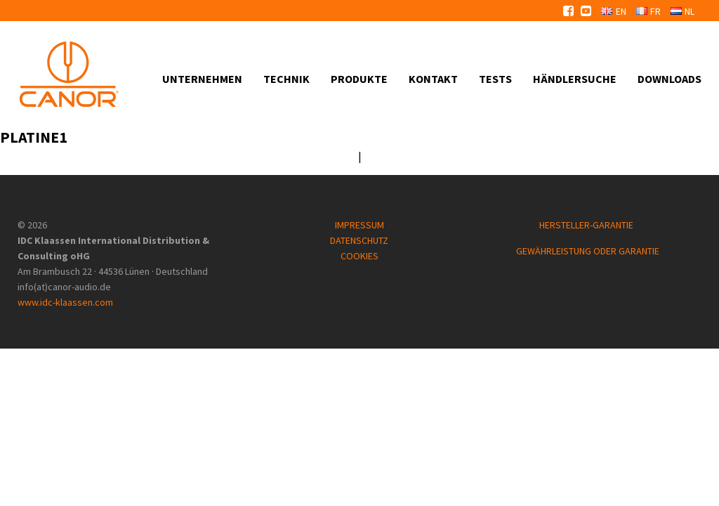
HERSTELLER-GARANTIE (587, 225)
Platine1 (33, 137)
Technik (286, 79)
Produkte (359, 79)
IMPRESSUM (359, 225)
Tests (495, 79)
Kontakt (433, 79)
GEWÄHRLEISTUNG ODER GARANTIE (587, 251)
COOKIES (359, 255)
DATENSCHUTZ (359, 240)
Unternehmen (202, 79)
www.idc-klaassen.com (65, 302)
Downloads (669, 79)
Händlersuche (574, 79)
